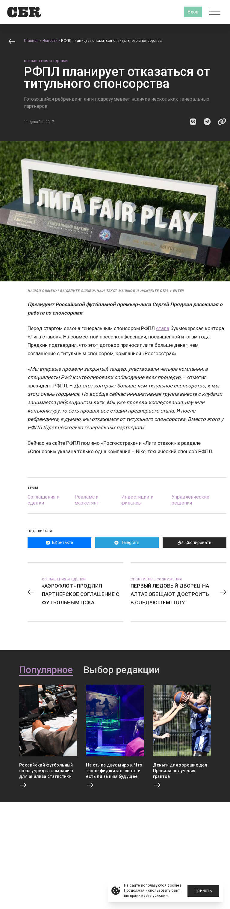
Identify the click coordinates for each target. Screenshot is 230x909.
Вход (193, 12)
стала (162, 328)
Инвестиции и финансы (137, 500)
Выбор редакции (122, 670)
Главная (31, 41)
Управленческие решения (190, 500)
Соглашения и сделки (46, 61)
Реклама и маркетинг (87, 500)
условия (160, 895)
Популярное (46, 670)
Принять (203, 890)
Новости (50, 41)
